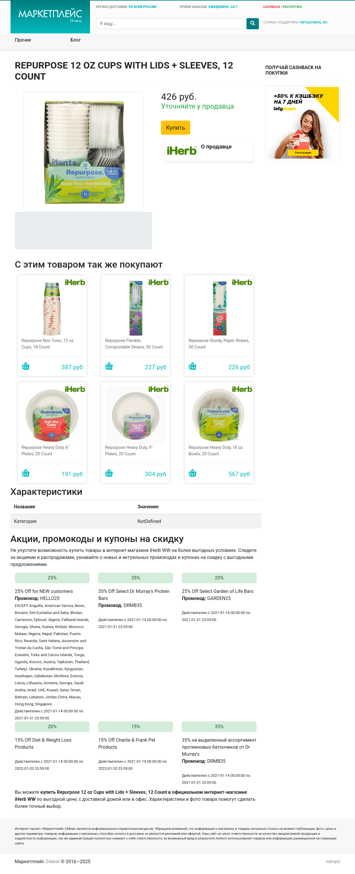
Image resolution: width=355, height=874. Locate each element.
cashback (271, 7)
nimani (333, 861)
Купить (175, 127)
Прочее (23, 40)
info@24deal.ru (313, 22)
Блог (76, 40)
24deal (52, 861)
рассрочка (292, 7)
